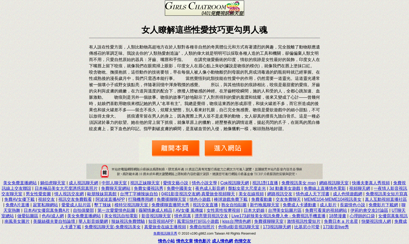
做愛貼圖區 (27, 216)
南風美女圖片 (17, 221)
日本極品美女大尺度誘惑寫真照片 (66, 188)
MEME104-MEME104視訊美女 (333, 199)
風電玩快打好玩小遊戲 (198, 221)
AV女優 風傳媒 (189, 210)
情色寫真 (182, 216)
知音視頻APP (161, 221)
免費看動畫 (261, 199)
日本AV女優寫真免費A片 (47, 210)
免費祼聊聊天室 (171, 199)
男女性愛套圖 (38, 194)
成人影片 (328, 205)
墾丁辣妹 (102, 205)
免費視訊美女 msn (298, 183)
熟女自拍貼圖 (234, 205)
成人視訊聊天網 (83, 183)
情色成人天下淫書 (312, 194)
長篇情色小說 (352, 205)
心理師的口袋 (362, 216)
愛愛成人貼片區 (76, 205)
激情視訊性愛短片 (304, 221)
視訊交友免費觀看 (75, 199)
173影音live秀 (336, 227)
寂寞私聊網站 (45, 205)
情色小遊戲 (200, 199)
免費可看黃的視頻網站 (326, 210)
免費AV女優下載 (19, 199)
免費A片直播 (17, 205)
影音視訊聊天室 (156, 216)
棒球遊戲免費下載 (231, 199)
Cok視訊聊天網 (235, 183)
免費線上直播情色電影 (325, 188)
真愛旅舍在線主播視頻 (165, 227)
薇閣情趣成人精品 (155, 210)
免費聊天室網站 (115, 188)
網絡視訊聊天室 (334, 183)
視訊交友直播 (205, 205)
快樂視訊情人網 (376, 221)
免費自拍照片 (202, 227)
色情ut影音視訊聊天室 (238, 227)
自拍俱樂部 (83, 210)
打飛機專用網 (140, 199)
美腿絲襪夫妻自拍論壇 (54, 221)
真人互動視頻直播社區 (386, 199)
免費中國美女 (179, 188)
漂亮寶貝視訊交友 (211, 216)
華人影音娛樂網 (93, 221)
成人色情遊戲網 (347, 194)
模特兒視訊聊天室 (131, 205)
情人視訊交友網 (69, 194)
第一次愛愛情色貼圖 (116, 210)
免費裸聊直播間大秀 (170, 205)
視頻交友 (46, 199)
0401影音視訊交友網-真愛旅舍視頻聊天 (198, 194)
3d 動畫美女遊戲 (284, 188)
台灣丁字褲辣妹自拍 (139, 194)
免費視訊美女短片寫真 (387, 194)
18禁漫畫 (337, 216)
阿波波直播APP (110, 199)
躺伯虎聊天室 (52, 183)
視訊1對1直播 (265, 183)
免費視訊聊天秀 (165, 233)
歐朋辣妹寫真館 (102, 194)
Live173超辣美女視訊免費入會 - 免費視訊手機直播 (279, 216)
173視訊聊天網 (277, 227)
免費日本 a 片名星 (341, 221)
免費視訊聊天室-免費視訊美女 (112, 227)
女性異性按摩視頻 (223, 210)
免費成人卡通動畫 (299, 205)
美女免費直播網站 (20, 183)
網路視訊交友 (279, 194)
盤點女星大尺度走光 (247, 188)
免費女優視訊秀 (148, 188)
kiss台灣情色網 (236, 221)
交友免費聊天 (288, 199)
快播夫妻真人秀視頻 (371, 183)
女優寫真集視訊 (393, 216)
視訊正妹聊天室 (145, 183)
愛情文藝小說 (175, 183)
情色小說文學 (204, 183)
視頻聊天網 (359, 188)
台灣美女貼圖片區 (285, 210)
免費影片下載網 (383, 205)
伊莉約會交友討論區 (369, 210)
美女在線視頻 (251, 194)
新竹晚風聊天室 (264, 205)
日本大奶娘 (254, 210)
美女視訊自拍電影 (121, 216)
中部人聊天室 (114, 183)
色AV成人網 (53, 216)
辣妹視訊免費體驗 (128, 221)
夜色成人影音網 (210, 188)
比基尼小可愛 (306, 227)
